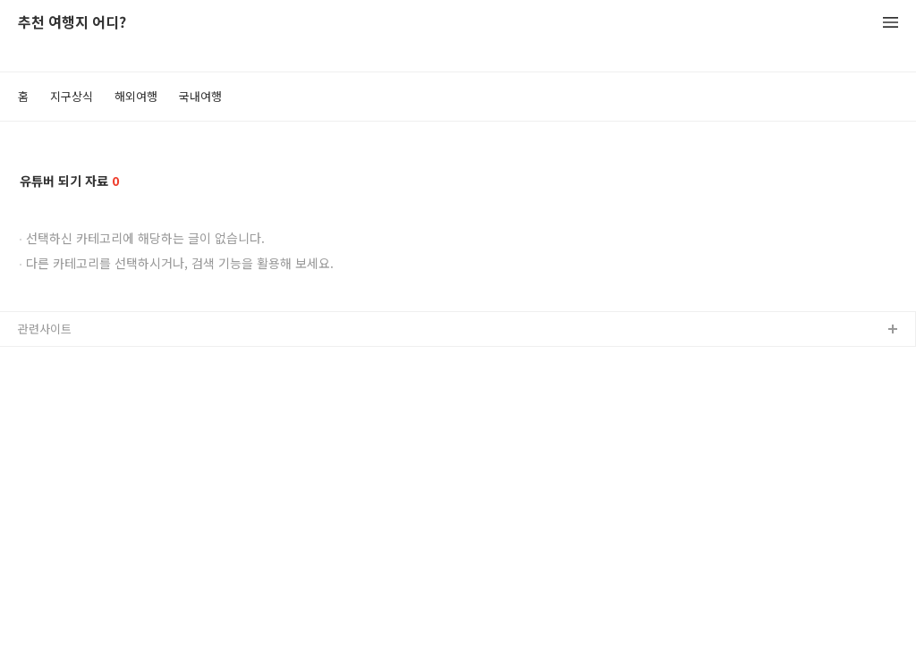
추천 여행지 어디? (72, 22)
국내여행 (200, 96)
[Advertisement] (458, 509)
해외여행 (135, 96)
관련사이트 (45, 328)
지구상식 (71, 96)
